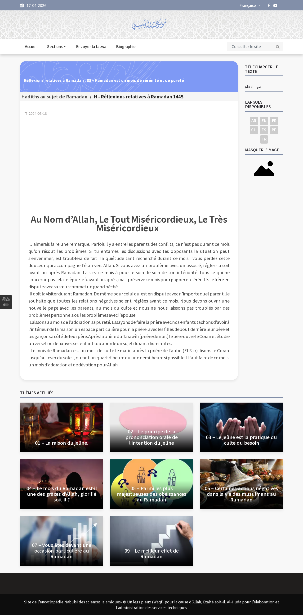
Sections (56, 46)
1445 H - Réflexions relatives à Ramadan (138, 96)
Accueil (31, 46)
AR (253, 120)
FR (274, 120)
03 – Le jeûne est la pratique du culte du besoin (241, 440)
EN (264, 120)
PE (274, 129)
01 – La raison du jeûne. (61, 442)
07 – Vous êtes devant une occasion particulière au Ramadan (61, 550)
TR (264, 139)
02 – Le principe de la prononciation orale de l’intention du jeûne (151, 437)
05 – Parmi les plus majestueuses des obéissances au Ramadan (151, 494)
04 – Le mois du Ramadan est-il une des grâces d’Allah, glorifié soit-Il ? (62, 494)
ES (264, 129)
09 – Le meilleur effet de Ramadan (152, 553)
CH (254, 129)
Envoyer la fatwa (91, 46)
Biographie (126, 46)
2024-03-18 (38, 113)
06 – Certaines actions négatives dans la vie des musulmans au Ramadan (241, 494)
